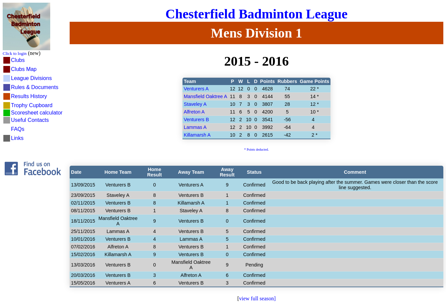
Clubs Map (23, 69)
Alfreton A (194, 111)
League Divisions (31, 78)
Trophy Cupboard (32, 105)
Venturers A (196, 88)
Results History (29, 96)
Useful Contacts (30, 120)
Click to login (15, 53)
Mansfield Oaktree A (205, 96)
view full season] (257, 298)
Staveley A (195, 104)
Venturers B (196, 119)
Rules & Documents (34, 87)
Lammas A (195, 127)
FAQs (17, 129)
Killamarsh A (197, 135)
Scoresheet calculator (37, 113)
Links (17, 138)
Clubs (18, 60)
